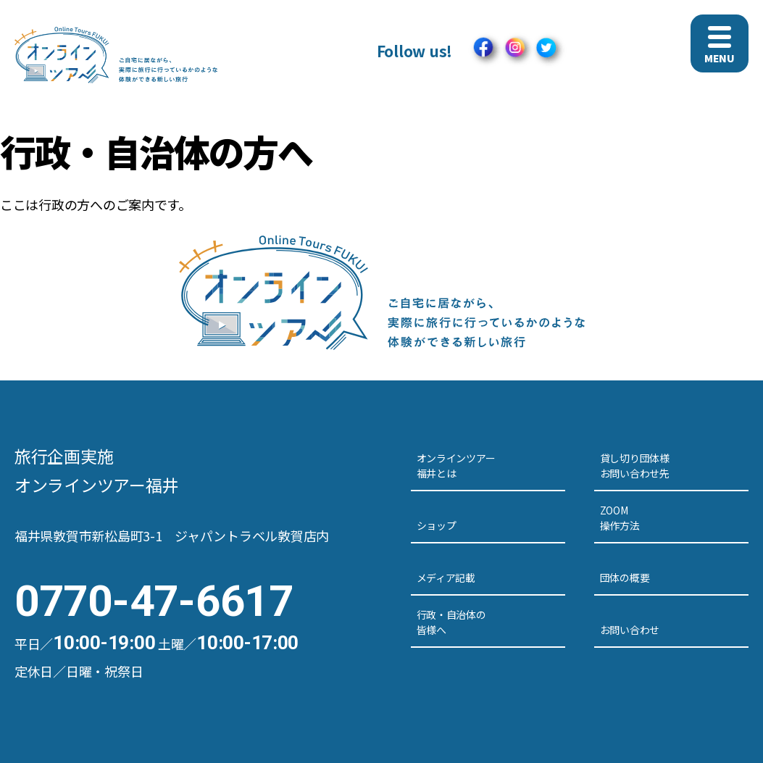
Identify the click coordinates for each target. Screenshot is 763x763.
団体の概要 (625, 577)
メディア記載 (446, 577)
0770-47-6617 (153, 601)
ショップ (436, 525)
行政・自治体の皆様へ (451, 622)
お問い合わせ (629, 629)
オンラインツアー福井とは (456, 465)
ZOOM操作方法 (620, 518)
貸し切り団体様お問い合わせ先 (635, 465)
